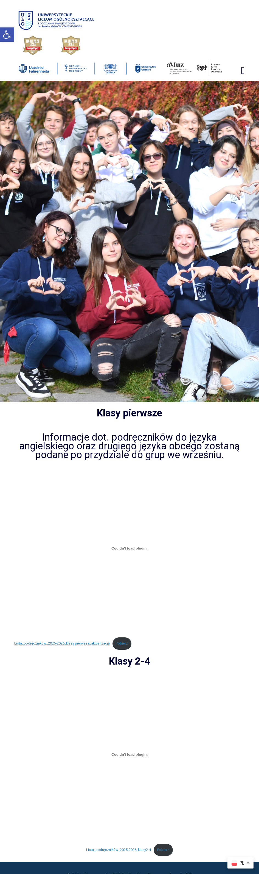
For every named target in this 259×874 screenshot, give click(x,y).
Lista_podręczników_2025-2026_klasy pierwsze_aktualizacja (62, 643)
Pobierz (122, 643)
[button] (7, 34)
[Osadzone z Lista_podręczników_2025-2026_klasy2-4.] (129, 754)
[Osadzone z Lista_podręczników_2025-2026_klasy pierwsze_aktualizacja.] (129, 548)
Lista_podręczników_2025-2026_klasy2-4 (118, 850)
